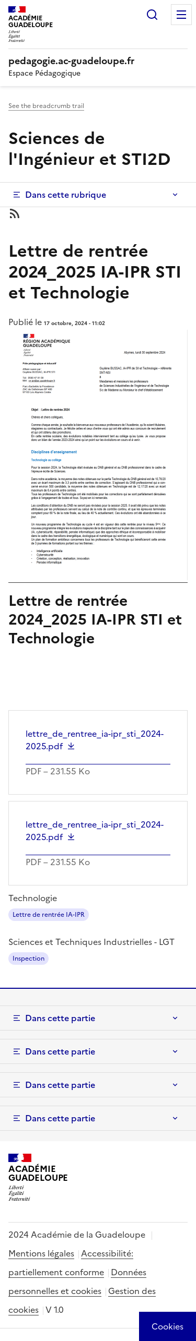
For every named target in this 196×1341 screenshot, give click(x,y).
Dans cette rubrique (65, 194)
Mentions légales (41, 1253)
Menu (181, 14)
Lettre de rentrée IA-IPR (49, 914)
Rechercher (152, 14)
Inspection (28, 958)
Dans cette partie (60, 1018)
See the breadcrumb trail (46, 106)
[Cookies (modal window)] (167, 1326)
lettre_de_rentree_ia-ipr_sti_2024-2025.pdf (95, 739)
